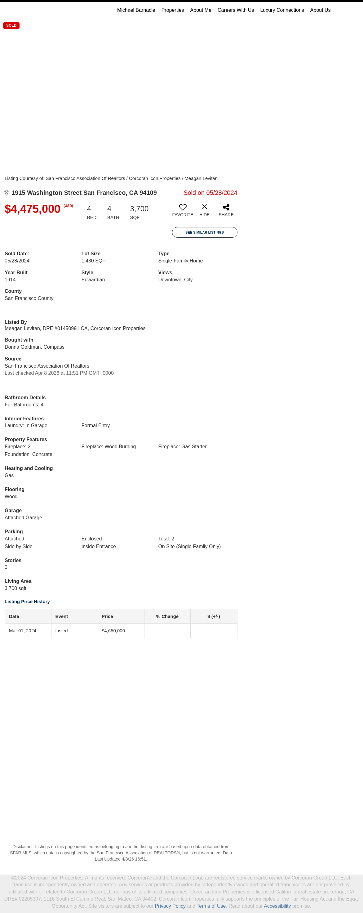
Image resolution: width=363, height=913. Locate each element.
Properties (173, 10)
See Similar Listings (204, 232)
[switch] (183, 213)
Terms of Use (211, 906)
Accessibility (277, 906)
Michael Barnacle (136, 10)
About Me (200, 10)
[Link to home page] (34, 10)
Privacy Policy (170, 906)
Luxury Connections (282, 10)
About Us (320, 10)
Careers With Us (236, 10)
